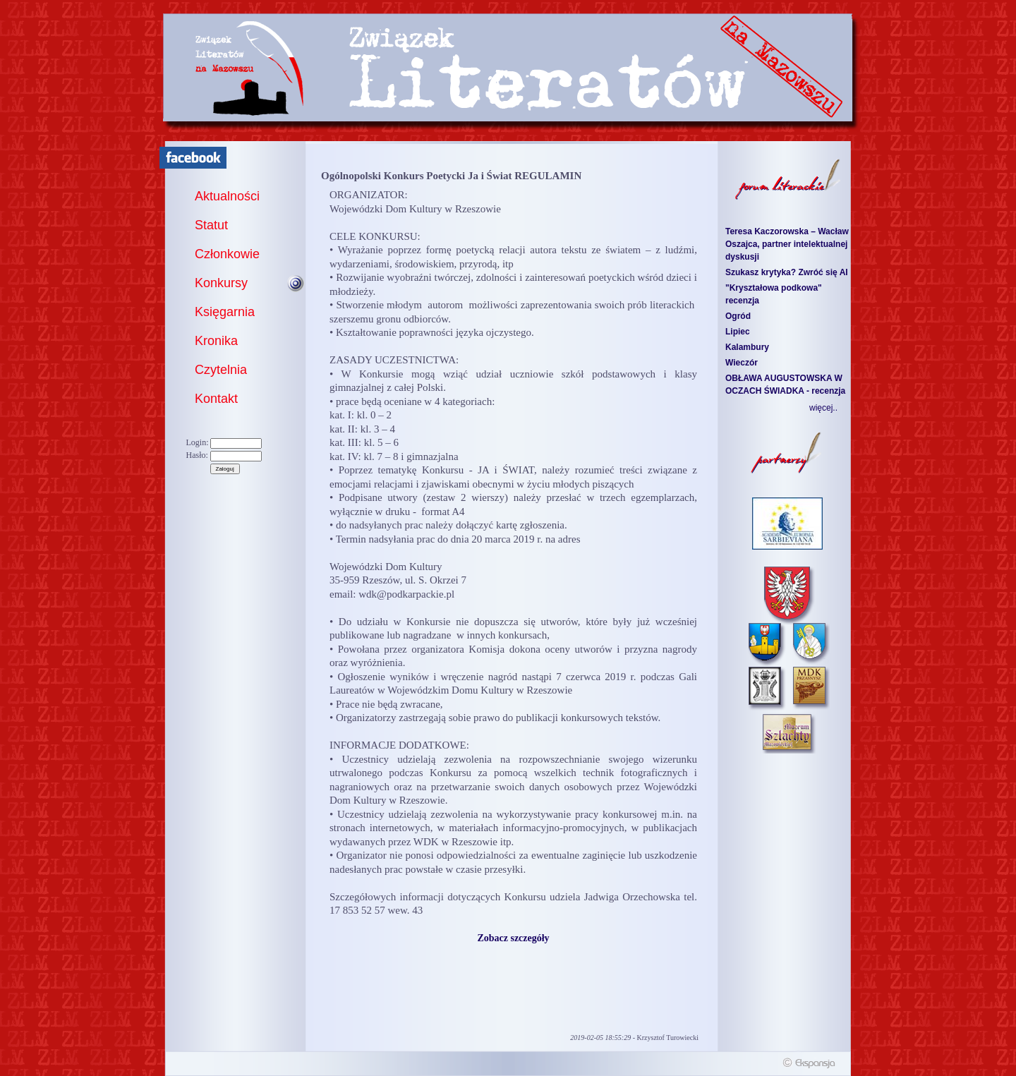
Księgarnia (225, 312)
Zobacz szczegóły (513, 938)
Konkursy (221, 283)
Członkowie (227, 254)
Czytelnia (221, 370)
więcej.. (823, 408)
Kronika (216, 341)
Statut (211, 225)
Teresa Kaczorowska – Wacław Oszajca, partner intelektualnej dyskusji (787, 244)
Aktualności (227, 196)
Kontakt (216, 399)
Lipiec (737, 332)
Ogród (738, 316)
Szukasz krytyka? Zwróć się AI (786, 272)
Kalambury (747, 347)
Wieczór (741, 363)
